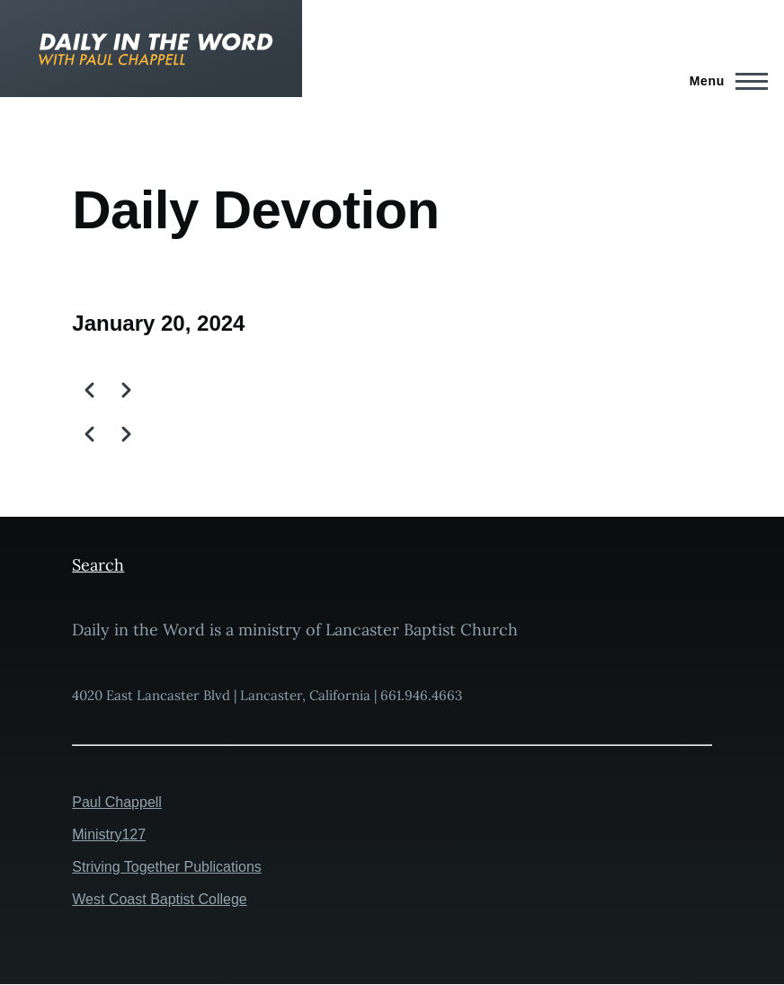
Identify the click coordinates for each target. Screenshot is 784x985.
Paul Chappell (117, 802)
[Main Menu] (723, 81)
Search (98, 565)
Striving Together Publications (167, 866)
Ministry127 (109, 834)
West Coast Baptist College (159, 899)
